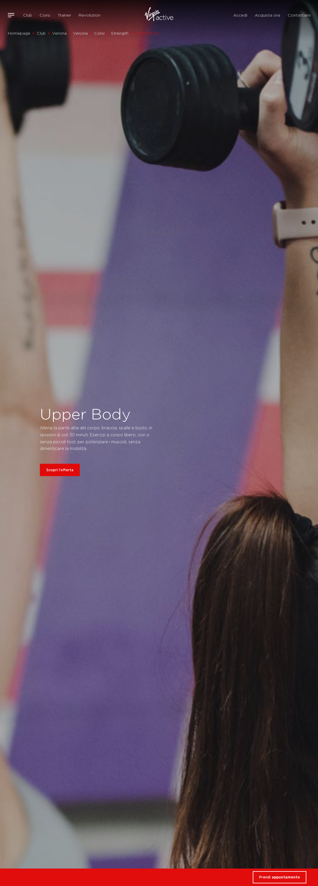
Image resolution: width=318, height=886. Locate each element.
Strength (119, 33)
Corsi (45, 15)
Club (27, 15)
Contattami (299, 15)
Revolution (89, 15)
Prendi (279, 877)
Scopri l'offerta (59, 470)
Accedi (240, 15)
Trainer (64, 15)
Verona (59, 33)
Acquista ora (267, 15)
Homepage (19, 33)
